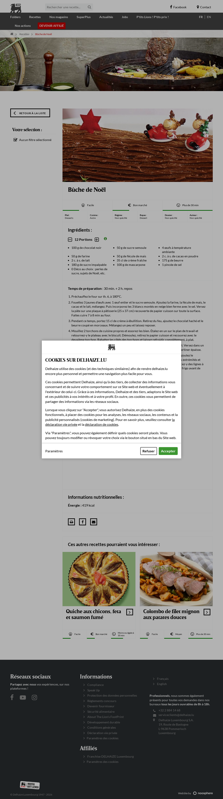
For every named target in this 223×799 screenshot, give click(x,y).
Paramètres (54, 451)
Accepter (168, 451)
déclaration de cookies (101, 424)
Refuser (148, 451)
